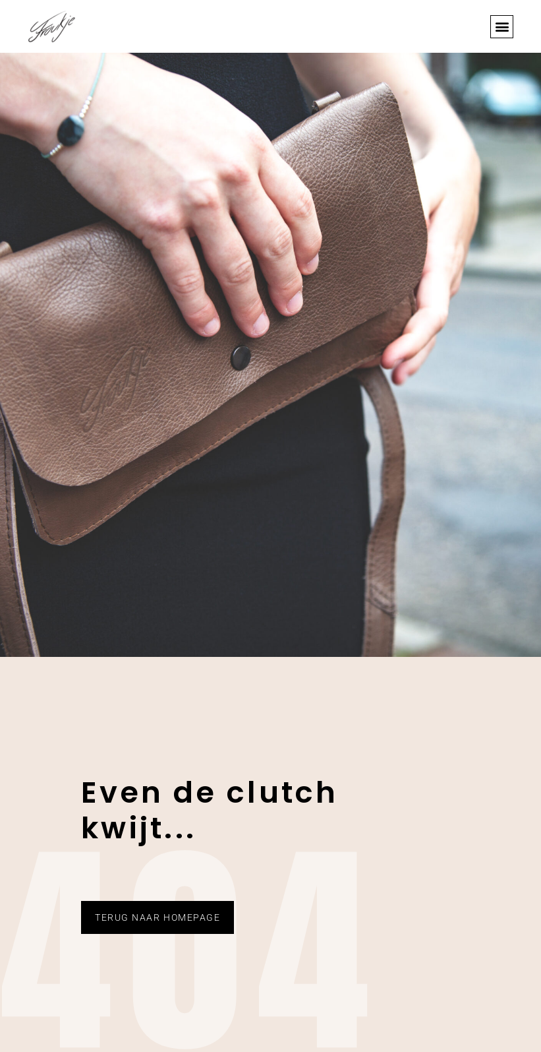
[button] (501, 26)
